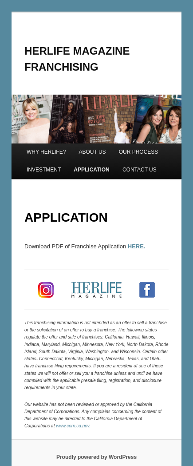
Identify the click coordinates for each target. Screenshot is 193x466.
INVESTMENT (44, 170)
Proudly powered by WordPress (96, 457)
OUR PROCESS (138, 152)
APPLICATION (91, 170)
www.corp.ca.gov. (73, 425)
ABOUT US (92, 152)
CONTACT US (139, 170)
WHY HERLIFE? (46, 152)
